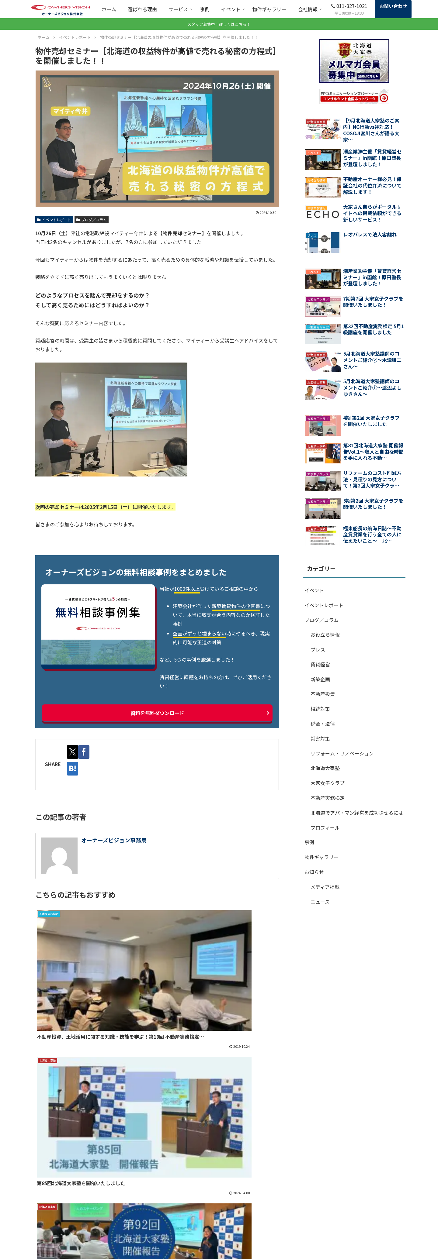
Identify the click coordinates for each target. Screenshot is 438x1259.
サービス (141, 1209)
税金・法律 (323, 723)
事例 (309, 842)
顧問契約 (141, 1235)
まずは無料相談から (219, 1148)
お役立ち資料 (358, 1209)
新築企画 (320, 679)
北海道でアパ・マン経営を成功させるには (357, 812)
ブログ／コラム (91, 219)
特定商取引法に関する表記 (371, 1243)
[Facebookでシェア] (88, 751)
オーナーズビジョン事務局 (114, 840)
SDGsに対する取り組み (368, 1192)
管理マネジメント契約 (224, 1192)
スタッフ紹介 (287, 1235)
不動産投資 (323, 693)
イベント (314, 590)
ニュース (320, 901)
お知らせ (314, 871)
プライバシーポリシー (367, 1235)
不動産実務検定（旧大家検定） (233, 1233)
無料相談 (141, 1218)
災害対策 (320, 738)
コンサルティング (149, 1243)
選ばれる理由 (145, 1201)
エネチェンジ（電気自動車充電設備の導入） (233, 1220)
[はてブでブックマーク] (74, 768)
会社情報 (283, 1226)
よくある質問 (358, 1201)
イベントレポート (54, 219)
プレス (318, 649)
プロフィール (325, 827)
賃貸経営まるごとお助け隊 (158, 1226)
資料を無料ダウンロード (157, 713)
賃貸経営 (320, 664)
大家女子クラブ (328, 782)
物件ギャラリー (321, 857)
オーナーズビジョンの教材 (228, 1250)
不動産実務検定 (328, 797)
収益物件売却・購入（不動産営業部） (233, 1204)
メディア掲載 (325, 886)
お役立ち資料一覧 (307, 1148)
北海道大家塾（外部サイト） (231, 1242)
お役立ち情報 (325, 634)
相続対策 (320, 708)
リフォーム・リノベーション (342, 753)
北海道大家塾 (325, 768)
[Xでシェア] (74, 751)
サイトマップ (358, 1226)
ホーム (139, 1192)
